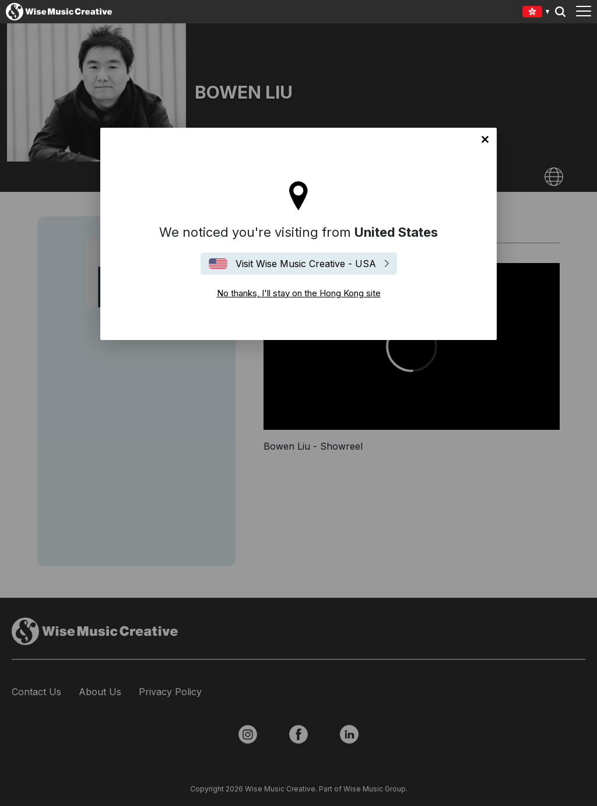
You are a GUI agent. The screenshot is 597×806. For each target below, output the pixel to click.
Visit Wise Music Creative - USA (306, 263)
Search (560, 11)
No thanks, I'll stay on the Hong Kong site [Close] (485, 139)
